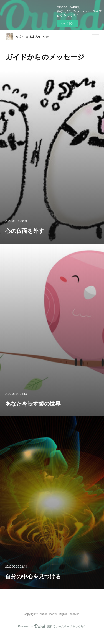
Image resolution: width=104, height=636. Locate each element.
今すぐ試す (68, 23)
